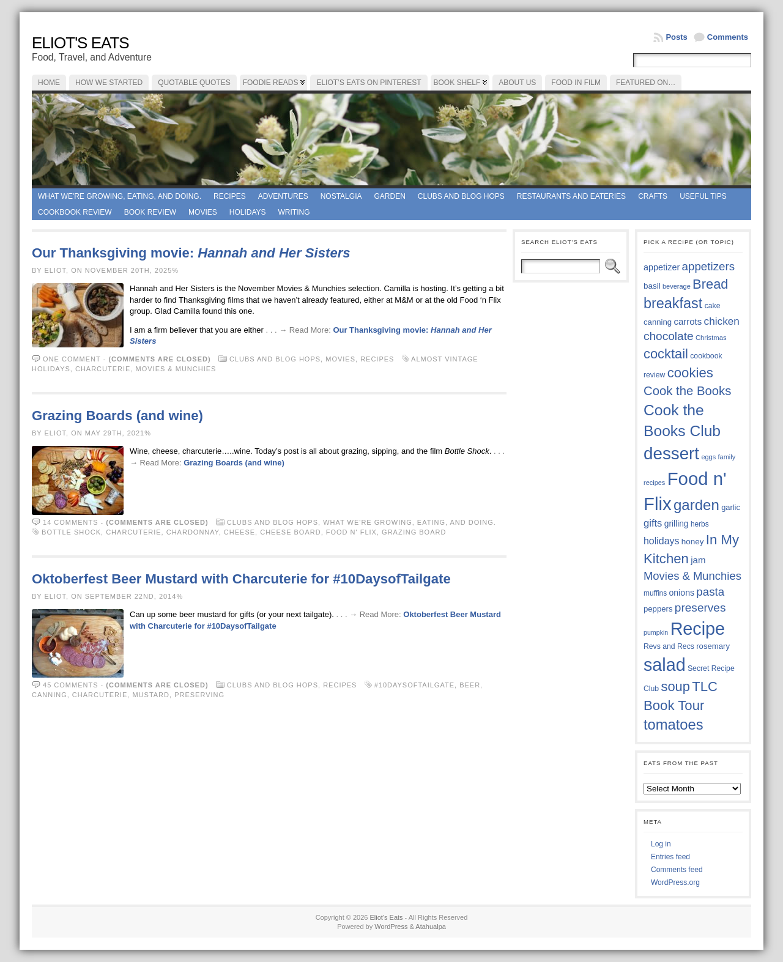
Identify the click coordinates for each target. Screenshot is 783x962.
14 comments (70, 522)
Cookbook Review (75, 212)
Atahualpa (430, 926)
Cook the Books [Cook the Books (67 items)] (687, 391)
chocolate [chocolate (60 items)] (669, 336)
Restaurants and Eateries (571, 196)
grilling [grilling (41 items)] (676, 523)
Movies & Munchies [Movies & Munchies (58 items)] (692, 575)
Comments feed (677, 869)
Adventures (283, 196)
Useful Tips (703, 196)
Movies (202, 212)
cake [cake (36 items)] (713, 306)
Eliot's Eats (80, 43)
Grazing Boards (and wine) (117, 415)
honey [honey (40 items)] (692, 541)
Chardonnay (192, 532)
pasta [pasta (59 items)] (710, 591)
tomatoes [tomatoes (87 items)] (673, 725)
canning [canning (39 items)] (658, 322)
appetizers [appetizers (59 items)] (708, 266)
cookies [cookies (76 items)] (690, 372)
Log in (661, 844)
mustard (150, 694)
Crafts (652, 196)
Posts (676, 37)
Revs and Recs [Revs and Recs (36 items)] (669, 646)
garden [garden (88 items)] (696, 505)
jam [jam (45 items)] (698, 560)
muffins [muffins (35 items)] (655, 593)
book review (150, 212)
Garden (389, 196)
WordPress (390, 926)
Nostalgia (341, 196)
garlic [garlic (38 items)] (730, 507)
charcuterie (102, 368)
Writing (294, 212)
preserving (199, 694)
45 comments (70, 685)
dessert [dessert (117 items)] (671, 453)
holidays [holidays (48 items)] (661, 541)
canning (49, 694)
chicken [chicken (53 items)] (722, 321)
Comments (727, 37)
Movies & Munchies (176, 368)
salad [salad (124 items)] (665, 665)
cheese (239, 532)
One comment (72, 359)
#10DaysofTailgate (414, 685)
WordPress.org (675, 882)
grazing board (414, 532)
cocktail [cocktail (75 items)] (666, 353)
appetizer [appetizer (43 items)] (662, 267)
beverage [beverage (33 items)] (676, 286)
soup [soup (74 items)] (675, 686)
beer (469, 685)
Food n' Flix (351, 532)
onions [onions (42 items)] (682, 593)
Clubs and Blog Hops (461, 196)
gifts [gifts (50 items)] (653, 523)
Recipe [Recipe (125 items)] (697, 628)
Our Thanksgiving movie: (191, 253)
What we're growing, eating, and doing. (119, 196)
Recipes (229, 196)
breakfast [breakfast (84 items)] (673, 303)
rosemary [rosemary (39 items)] (713, 646)
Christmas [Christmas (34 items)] (711, 337)
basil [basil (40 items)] (652, 285)
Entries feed (670, 857)
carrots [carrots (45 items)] (688, 321)
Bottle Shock (71, 532)
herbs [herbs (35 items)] (700, 524)
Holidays (247, 212)
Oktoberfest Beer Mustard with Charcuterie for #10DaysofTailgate (241, 578)
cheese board (290, 532)
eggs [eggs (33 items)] (708, 457)
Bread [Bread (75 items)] (710, 284)
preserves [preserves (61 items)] (700, 607)
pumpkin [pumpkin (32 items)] (656, 632)
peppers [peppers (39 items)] (658, 608)
